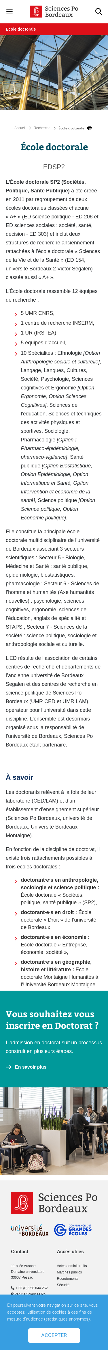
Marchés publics (69, 1272)
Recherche (42, 128)
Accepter (54, 1335)
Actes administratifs (72, 1266)
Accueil (20, 128)
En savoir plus (30, 1067)
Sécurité (63, 1285)
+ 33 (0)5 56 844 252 (29, 1288)
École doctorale (21, 29)
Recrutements (67, 1279)
